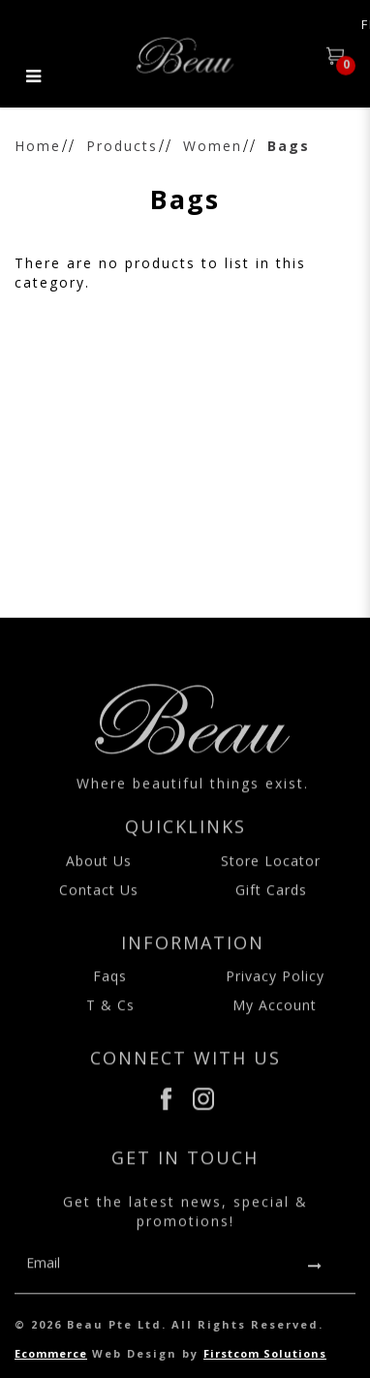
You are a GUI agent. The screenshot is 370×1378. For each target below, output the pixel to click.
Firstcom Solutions (264, 1353)
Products (122, 146)
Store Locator (271, 871)
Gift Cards (271, 900)
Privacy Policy (275, 987)
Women (212, 146)
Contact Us (99, 900)
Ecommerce (51, 1353)
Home (38, 146)
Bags (288, 146)
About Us (99, 871)
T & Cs (110, 1016)
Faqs (110, 987)
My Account (274, 1016)
